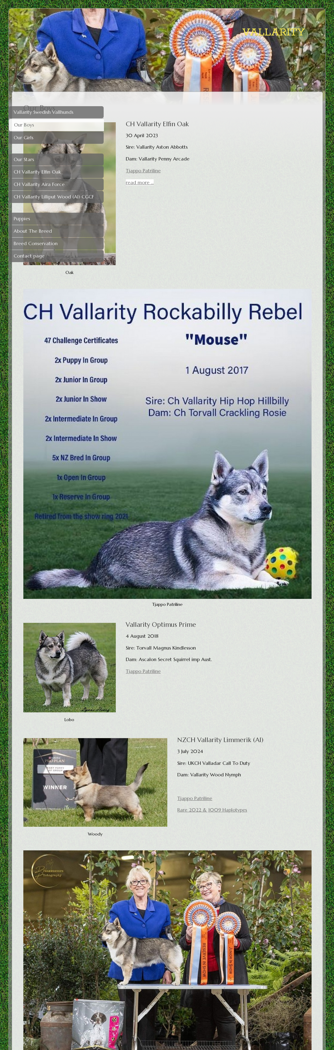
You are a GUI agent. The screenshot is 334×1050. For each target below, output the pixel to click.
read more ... (199, 182)
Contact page (29, 256)
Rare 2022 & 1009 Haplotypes (255, 637)
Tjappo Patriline (202, 170)
